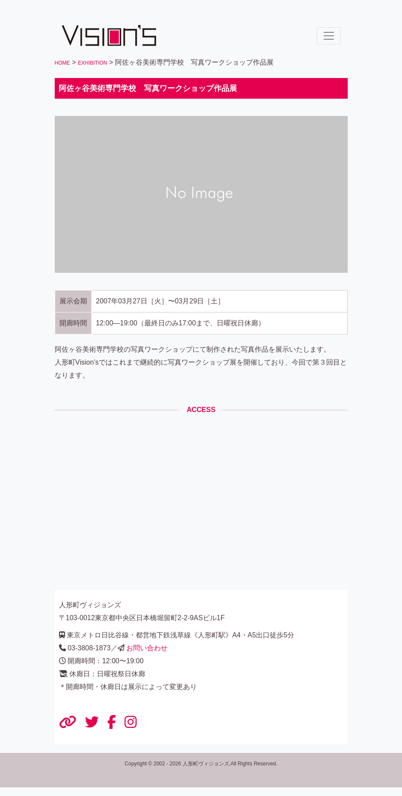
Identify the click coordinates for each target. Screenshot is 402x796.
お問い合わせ (147, 648)
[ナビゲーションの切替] (329, 35)
